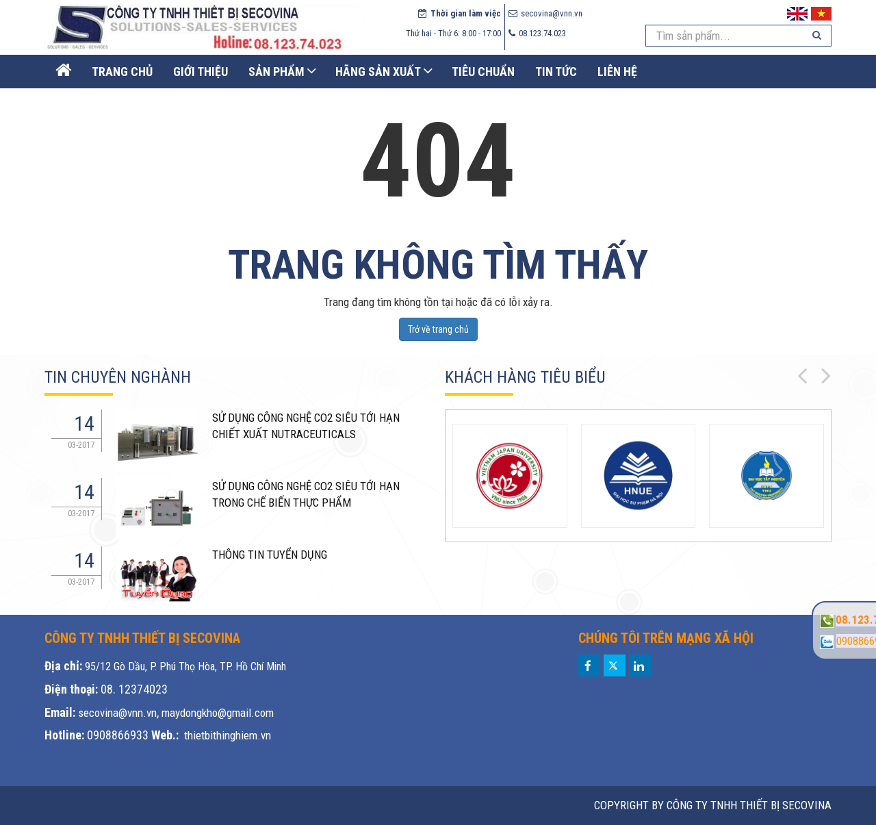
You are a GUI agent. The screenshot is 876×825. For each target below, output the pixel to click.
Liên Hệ (617, 71)
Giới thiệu (200, 71)
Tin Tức (556, 71)
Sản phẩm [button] (276, 71)
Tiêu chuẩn (483, 71)
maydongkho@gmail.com (218, 713)
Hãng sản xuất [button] (378, 71)
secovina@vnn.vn (117, 713)
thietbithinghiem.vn (227, 735)
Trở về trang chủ (438, 329)
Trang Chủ (122, 71)
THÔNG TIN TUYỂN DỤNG (269, 554)
